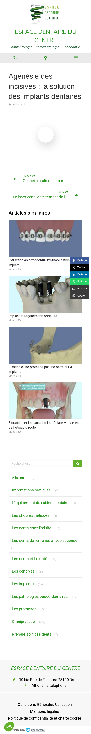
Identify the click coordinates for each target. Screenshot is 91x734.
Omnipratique (23, 621)
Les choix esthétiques (31, 515)
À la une (18, 477)
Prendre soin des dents (31, 634)
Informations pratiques (31, 490)
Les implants (23, 584)
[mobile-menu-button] (76, 57)
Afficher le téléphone (49, 685)
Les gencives (23, 571)
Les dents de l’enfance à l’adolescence (44, 540)
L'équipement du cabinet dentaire (40, 502)
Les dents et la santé (29, 558)
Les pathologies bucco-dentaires (40, 596)
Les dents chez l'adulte (31, 528)
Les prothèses (24, 609)
